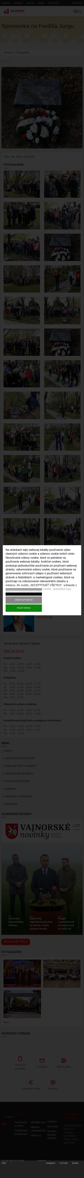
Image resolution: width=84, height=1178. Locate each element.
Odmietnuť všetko (24, 600)
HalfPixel (13, 1163)
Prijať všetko (24, 608)
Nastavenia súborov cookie (23, 592)
